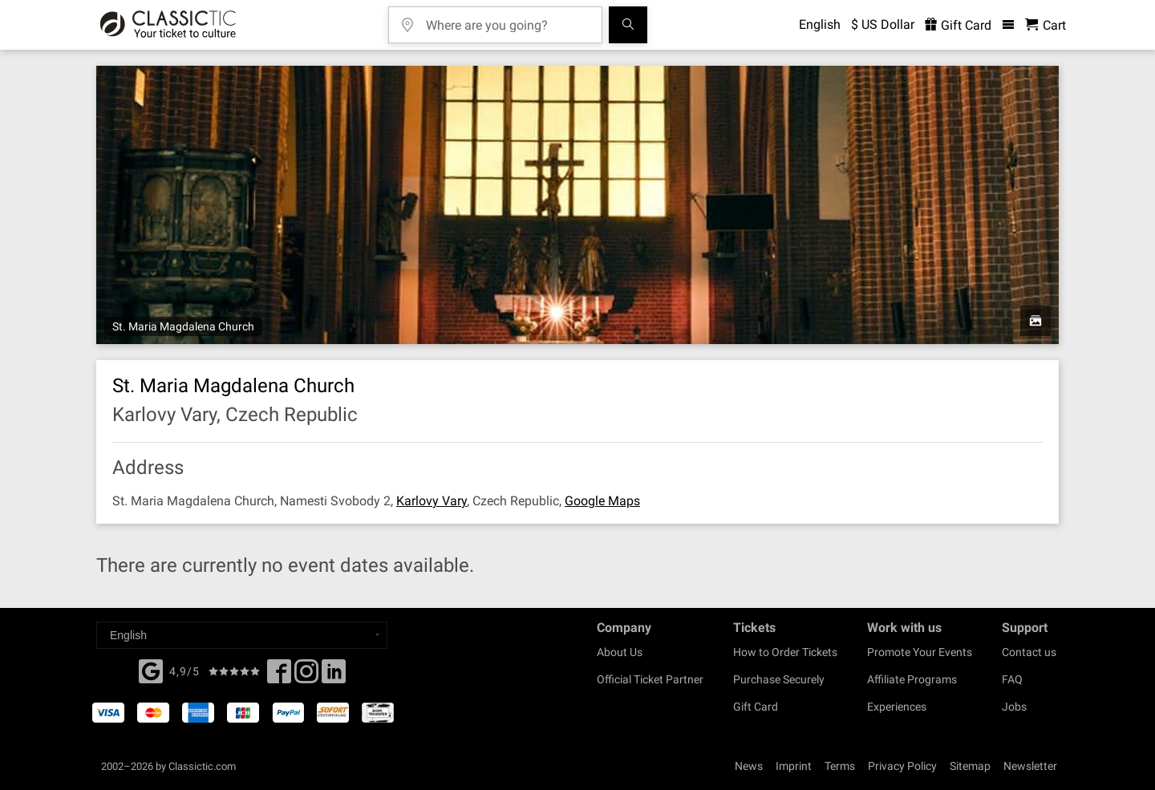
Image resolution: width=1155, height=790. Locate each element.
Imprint (794, 766)
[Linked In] (334, 676)
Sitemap (970, 766)
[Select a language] (241, 635)
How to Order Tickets (785, 652)
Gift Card (755, 706)
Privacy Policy (902, 766)
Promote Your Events (919, 652)
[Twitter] (306, 676)
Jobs (1014, 706)
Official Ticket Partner (650, 679)
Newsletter (1030, 766)
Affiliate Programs (912, 679)
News (749, 766)
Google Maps (602, 500)
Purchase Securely (779, 679)
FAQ (1012, 679)
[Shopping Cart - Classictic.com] (1045, 25)
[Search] (628, 24)
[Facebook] (151, 670)
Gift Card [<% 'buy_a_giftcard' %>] (958, 25)
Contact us (1029, 652)
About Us (619, 652)
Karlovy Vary (431, 500)
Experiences (896, 706)
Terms (840, 766)
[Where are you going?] (507, 19)
